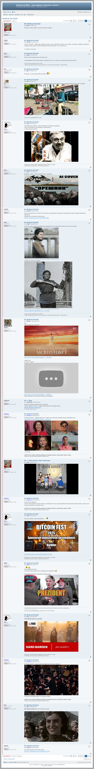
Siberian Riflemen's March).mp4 (32, 407)
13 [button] (88, 21)
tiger (28, 70)
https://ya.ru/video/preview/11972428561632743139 (37, 751)
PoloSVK (6, 40)
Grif (5, 83)
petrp (5, 129)
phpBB (35, 764)
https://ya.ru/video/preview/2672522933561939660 (36, 217)
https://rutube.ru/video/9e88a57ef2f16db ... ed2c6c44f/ (37, 419)
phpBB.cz (50, 765)
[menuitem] (13, 12)
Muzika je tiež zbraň (9, 18)
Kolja (5, 31)
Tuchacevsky (6, 400)
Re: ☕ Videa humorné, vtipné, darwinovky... (37, 460)
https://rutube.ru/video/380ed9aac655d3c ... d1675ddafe (38, 357)
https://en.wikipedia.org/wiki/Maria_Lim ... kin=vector (37, 310)
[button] (71, 21)
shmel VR (6, 209)
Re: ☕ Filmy (28, 400)
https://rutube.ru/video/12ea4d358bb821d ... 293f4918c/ (37, 394)
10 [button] (81, 21)
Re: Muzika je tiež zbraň (32, 24)
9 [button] (78, 21)
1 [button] (75, 21)
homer (5, 170)
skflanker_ (6, 327)
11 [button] (83, 21)
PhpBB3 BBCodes (61, 764)
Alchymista (6, 413)
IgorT (5, 705)
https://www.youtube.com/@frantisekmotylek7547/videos (38, 554)
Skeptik (28, 564)
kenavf (5, 53)
